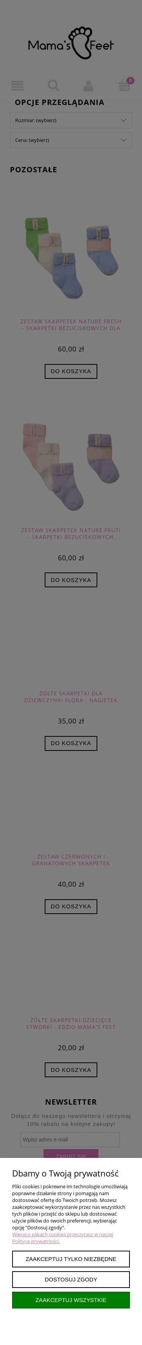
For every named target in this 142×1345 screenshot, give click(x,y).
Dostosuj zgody (71, 1279)
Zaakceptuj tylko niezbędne (71, 1259)
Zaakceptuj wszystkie (71, 1300)
